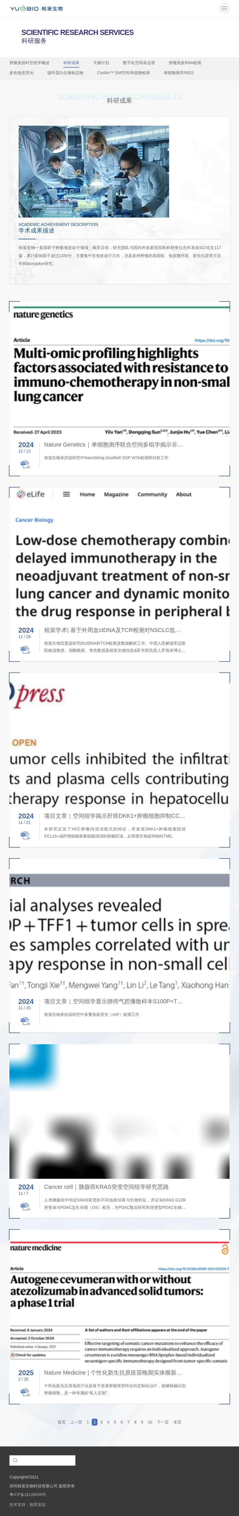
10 (150, 1422)
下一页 (163, 1422)
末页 (177, 1422)
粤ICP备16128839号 (27, 1494)
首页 (62, 1422)
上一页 (76, 1422)
